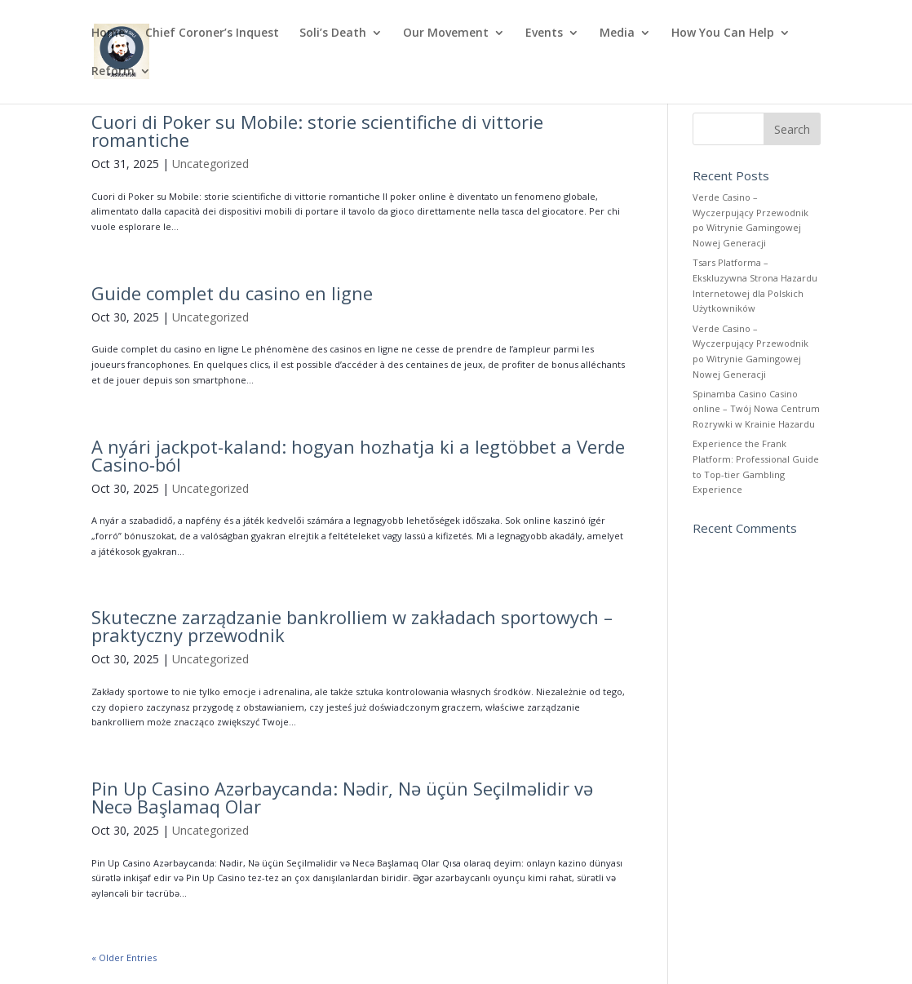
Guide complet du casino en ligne (232, 293)
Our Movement (446, 33)
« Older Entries (124, 957)
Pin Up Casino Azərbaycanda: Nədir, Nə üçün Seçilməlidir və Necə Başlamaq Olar (342, 797)
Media (617, 33)
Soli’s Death (332, 33)
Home (108, 33)
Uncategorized (210, 163)
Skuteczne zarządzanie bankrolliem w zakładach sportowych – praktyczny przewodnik (352, 626)
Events (544, 33)
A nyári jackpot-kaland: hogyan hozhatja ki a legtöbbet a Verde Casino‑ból (358, 455)
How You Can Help (722, 33)
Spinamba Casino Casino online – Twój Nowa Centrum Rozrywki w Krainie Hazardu (756, 409)
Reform (113, 71)
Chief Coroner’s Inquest (212, 33)
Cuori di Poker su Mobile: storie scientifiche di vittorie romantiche (317, 130)
